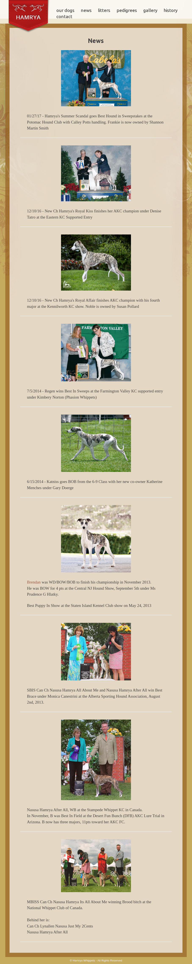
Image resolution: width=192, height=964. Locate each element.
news (86, 10)
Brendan (33, 582)
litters (104, 10)
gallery (150, 10)
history (170, 10)
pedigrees (127, 10)
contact (64, 16)
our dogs (65, 10)
